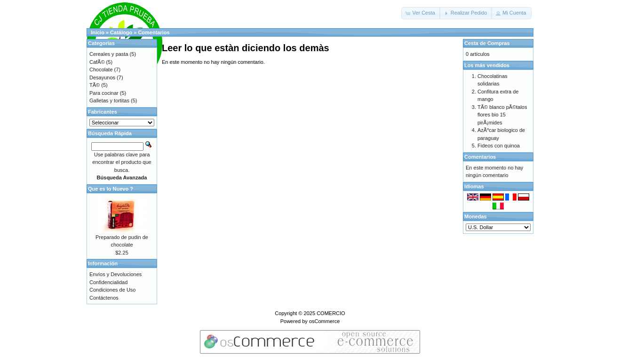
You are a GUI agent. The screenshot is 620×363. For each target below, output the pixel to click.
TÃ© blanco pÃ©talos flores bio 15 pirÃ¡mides (502, 114)
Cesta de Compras (487, 43)
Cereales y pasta (108, 54)
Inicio (97, 32)
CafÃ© (97, 62)
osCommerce (324, 321)
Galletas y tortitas (109, 100)
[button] (421, 13)
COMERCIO (331, 313)
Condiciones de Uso (112, 290)
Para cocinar (104, 93)
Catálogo (121, 32)
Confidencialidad (108, 282)
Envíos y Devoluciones (115, 274)
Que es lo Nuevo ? (110, 189)
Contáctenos (104, 298)
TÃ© (94, 85)
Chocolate (101, 69)
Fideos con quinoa (498, 145)
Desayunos (102, 77)
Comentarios (153, 32)
